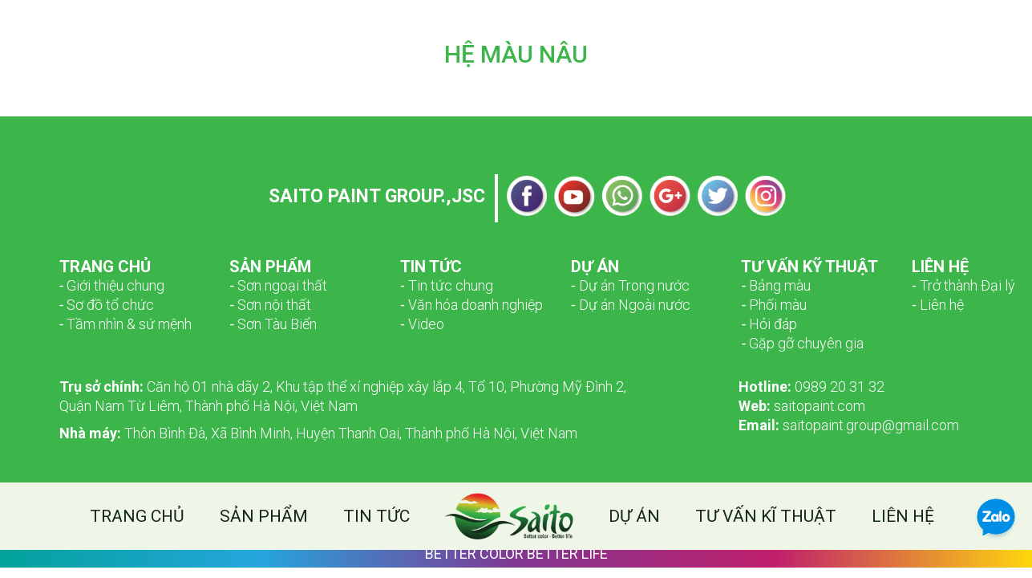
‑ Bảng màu (776, 285)
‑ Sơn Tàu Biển (273, 323)
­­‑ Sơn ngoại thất (278, 285)
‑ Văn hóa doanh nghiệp (471, 304)
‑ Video (422, 323)
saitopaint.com (802, 405)
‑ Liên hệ (938, 304)
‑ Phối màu (774, 304)
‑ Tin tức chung (446, 285)
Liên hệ (903, 516)
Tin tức (376, 516)
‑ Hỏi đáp (769, 323)
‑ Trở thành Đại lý (963, 285)
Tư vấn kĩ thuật (765, 516)
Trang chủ (137, 516)
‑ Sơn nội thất (270, 304)
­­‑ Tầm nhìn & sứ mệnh (125, 323)
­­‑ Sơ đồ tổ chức (107, 304)
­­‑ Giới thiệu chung (112, 285)
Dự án (634, 516)
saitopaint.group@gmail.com (849, 425)
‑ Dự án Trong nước (630, 285)
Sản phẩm (264, 516)
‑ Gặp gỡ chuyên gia (802, 343)
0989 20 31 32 (811, 386)
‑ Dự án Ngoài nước (630, 304)
